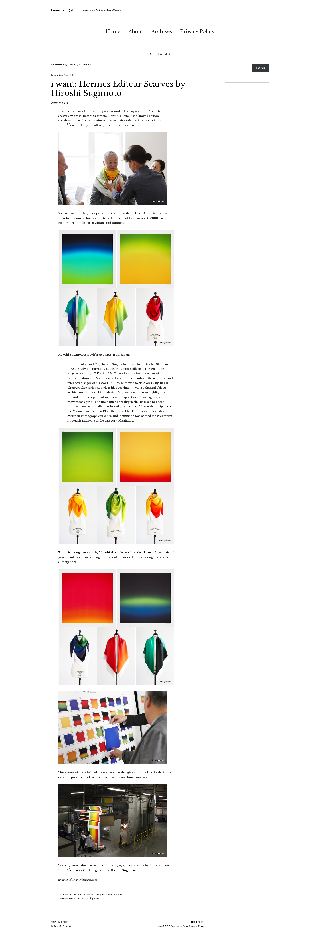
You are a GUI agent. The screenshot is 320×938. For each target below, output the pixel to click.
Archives (161, 31)
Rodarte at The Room (61, 924)
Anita (65, 103)
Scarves (85, 64)
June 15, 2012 (69, 75)
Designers (58, 64)
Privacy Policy (197, 31)
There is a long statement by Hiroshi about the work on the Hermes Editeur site (114, 552)
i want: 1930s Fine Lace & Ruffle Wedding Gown (181, 924)
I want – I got (62, 10)
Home (113, 31)
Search (260, 67)
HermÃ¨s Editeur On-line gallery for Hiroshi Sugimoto (97, 870)
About (135, 31)
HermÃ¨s (81, 898)
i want (72, 64)
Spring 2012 (93, 898)
